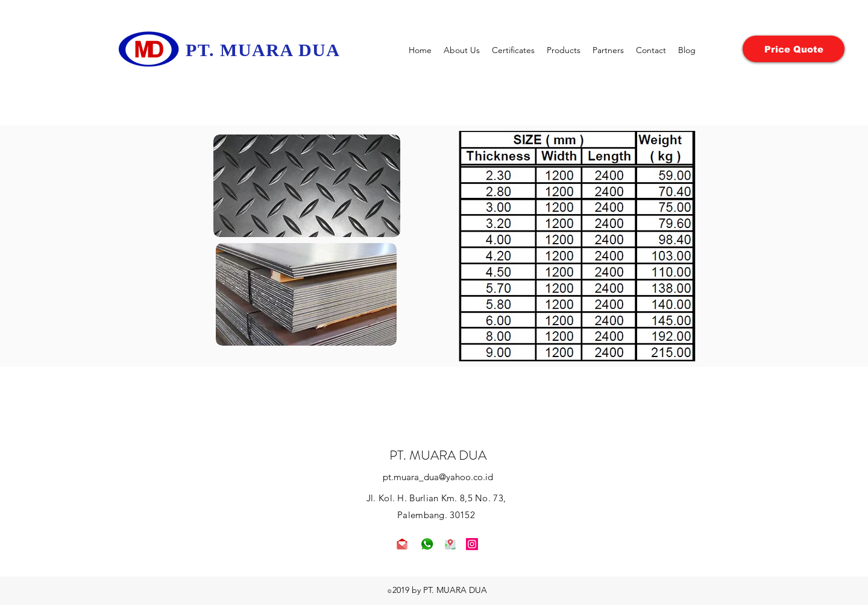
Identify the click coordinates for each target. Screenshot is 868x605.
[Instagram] (472, 544)
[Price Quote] (793, 49)
